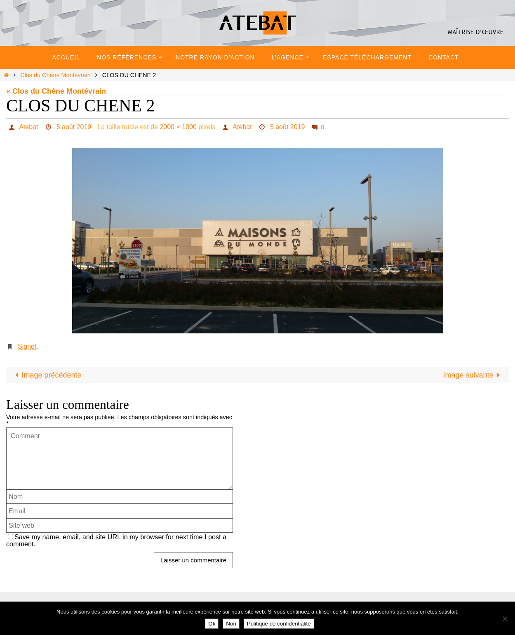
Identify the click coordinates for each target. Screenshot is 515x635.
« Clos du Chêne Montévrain (56, 91)
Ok (211, 624)
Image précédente (46, 375)
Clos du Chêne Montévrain (55, 75)
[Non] (505, 618)
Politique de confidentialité (279, 624)
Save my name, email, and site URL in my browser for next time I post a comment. (116, 540)
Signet (27, 346)
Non (231, 624)
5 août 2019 (74, 126)
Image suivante (473, 375)
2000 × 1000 (178, 126)
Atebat (28, 126)
